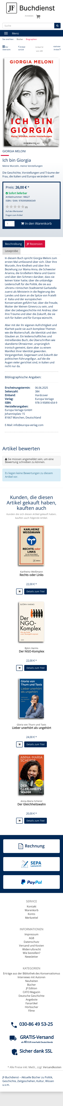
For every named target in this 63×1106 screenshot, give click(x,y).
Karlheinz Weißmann (31, 571)
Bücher (31, 984)
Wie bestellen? (31, 953)
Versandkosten (52, 1067)
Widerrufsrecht (31, 949)
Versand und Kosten (31, 945)
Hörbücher (31, 1007)
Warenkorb (31, 910)
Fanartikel (31, 1003)
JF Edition (31, 988)
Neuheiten (31, 981)
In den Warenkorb (36, 223)
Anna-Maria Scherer (31, 801)
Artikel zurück (21, 48)
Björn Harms (31, 648)
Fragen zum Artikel (14, 215)
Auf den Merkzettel (14, 211)
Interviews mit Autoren (31, 977)
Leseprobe (11, 251)
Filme (31, 1010)
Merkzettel (31, 917)
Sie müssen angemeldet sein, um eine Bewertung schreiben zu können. (29, 460)
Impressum (31, 934)
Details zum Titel (35, 591)
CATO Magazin (31, 992)
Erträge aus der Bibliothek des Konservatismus (31, 973)
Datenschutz (31, 942)
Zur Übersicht (6, 48)
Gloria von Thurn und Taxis (31, 724)
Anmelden (29, 16)
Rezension (34, 244)
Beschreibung (13, 244)
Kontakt (31, 906)
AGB (31, 938)
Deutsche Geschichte (31, 996)
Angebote (31, 999)
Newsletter (31, 956)
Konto (31, 914)
